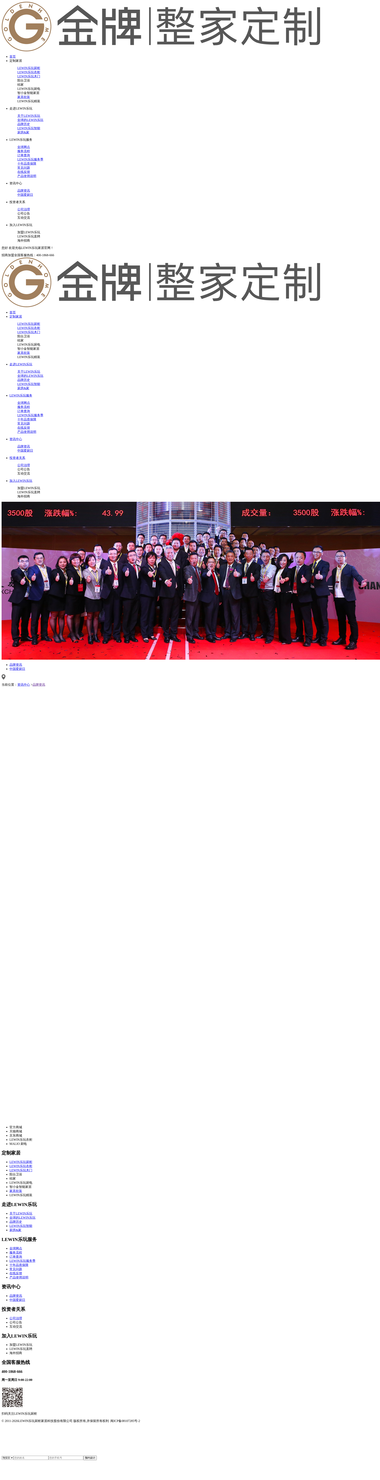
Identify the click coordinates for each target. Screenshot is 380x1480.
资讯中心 (15, 183)
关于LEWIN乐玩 (28, 115)
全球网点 (23, 147)
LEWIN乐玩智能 (28, 128)
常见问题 (23, 167)
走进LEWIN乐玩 (20, 108)
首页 (12, 56)
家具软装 (23, 97)
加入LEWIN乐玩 (20, 225)
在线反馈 (23, 172)
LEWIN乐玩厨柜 (28, 68)
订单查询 (23, 155)
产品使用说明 (26, 176)
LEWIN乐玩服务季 (30, 159)
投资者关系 (17, 202)
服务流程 (23, 151)
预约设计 (90, 1457)
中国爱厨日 (25, 194)
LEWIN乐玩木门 (28, 76)
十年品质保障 (26, 163)
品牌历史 (23, 124)
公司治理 (23, 209)
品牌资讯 (23, 190)
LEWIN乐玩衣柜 (28, 72)
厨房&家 (23, 132)
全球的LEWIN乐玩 (30, 120)
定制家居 (15, 60)
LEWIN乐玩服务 (20, 139)
